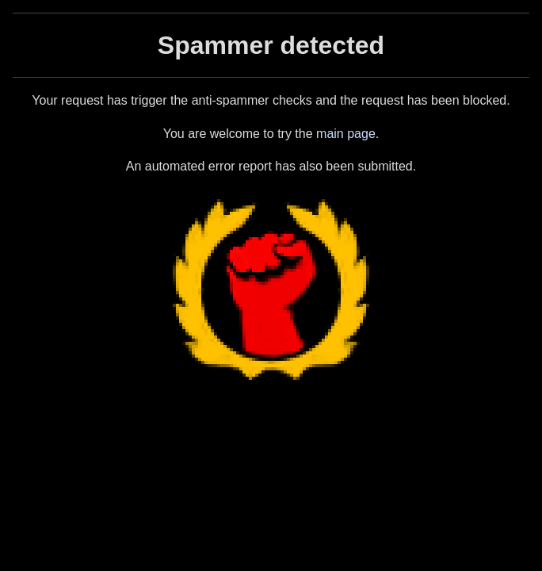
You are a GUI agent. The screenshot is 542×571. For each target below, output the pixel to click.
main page (346, 133)
